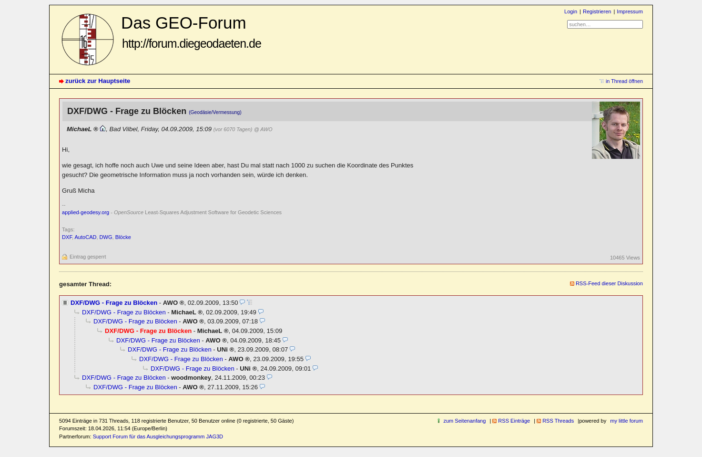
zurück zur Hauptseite (97, 80)
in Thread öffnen (624, 81)
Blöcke (123, 237)
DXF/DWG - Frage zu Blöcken (114, 302)
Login (570, 11)
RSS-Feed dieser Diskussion (609, 283)
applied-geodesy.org (85, 212)
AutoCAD (85, 237)
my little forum (626, 421)
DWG (106, 237)
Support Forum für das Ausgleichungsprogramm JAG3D (158, 436)
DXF (67, 237)
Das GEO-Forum (191, 31)
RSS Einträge (514, 421)
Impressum (630, 11)
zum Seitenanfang (464, 421)
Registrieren (597, 11)
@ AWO (263, 129)
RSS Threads (558, 421)
